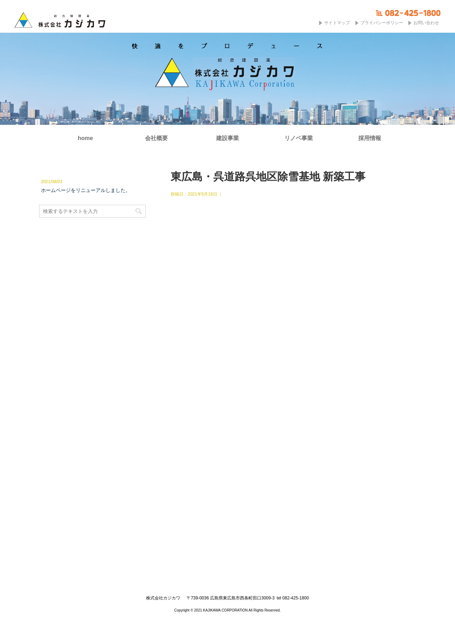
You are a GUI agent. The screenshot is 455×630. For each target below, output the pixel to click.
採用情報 (369, 138)
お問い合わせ (426, 23)
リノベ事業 (298, 138)
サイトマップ (337, 23)
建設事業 (227, 138)
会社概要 (156, 138)
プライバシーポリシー (381, 23)
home (85, 138)
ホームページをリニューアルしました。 (85, 190)
